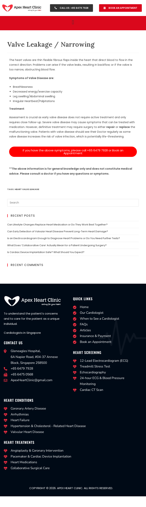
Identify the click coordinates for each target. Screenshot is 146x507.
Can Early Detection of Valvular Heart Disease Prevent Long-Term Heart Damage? (57, 231)
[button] (73, 22)
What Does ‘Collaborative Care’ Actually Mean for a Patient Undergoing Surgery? (57, 245)
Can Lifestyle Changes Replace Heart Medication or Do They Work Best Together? (57, 224)
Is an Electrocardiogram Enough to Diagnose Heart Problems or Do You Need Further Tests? (63, 238)
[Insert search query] (73, 203)
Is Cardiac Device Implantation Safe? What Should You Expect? (45, 252)
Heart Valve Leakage (27, 189)
